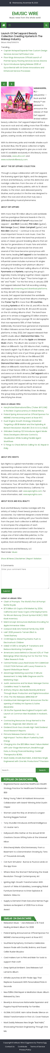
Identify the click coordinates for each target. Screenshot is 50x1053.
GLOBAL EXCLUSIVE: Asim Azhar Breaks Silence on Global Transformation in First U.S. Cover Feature (26, 1014)
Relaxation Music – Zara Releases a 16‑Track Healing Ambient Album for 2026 (24, 925)
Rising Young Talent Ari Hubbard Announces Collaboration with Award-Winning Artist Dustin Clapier (25, 802)
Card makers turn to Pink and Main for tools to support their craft (25, 959)
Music (14, 552)
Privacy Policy (25, 1049)
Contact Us (10, 1046)
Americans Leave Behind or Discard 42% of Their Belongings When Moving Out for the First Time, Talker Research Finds (26, 656)
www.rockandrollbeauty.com (14, 159)
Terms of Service (37, 1046)
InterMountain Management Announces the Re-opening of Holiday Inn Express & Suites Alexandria (26, 703)
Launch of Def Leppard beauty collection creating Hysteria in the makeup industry (21, 36)
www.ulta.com (18, 156)
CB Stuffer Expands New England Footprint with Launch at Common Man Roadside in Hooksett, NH (25, 713)
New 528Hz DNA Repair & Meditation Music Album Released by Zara (26, 994)
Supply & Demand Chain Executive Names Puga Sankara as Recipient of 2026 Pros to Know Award (26, 905)
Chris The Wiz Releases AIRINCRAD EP (20, 696)
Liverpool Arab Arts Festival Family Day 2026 (24, 629)
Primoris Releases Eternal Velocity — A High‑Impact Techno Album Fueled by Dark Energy (24, 737)
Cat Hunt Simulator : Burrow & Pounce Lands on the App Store (26, 864)
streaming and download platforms (30, 288)
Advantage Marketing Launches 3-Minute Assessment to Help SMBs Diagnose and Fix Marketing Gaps (23, 676)
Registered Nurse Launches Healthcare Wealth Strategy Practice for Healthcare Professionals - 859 (26, 788)
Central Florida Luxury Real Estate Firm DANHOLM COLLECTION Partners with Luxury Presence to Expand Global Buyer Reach (26, 666)
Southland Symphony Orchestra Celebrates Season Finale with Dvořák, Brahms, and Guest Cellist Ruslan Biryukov (25, 947)
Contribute (22, 1046)
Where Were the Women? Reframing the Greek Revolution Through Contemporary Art (26, 874)
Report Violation (34, 558)
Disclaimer (20, 558)
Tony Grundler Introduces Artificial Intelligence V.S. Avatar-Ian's (25, 825)
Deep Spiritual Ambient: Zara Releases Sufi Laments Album (23, 969)
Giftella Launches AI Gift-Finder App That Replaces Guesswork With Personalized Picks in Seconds (25, 982)
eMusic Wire (25, 14)
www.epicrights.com (32, 491)
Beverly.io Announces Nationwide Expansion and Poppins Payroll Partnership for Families (26, 1004)
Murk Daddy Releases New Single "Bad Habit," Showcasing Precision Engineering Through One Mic (26, 1027)
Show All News (7, 558)
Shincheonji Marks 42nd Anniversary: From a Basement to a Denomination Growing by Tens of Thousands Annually (25, 851)
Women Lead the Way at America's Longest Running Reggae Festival (24, 814)
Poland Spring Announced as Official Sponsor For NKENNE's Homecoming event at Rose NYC (26, 935)
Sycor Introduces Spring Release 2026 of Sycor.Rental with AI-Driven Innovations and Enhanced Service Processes (24, 67)
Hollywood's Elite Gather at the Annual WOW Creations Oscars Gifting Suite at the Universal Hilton (25, 837)
